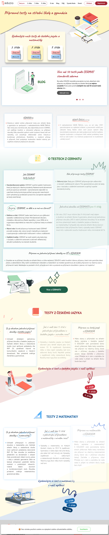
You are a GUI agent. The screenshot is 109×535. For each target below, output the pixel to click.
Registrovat (101, 3)
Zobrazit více (64, 93)
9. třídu (43, 3)
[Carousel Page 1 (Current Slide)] (77, 99)
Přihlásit (89, 3)
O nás (52, 3)
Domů (80, 3)
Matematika (15, 57)
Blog (57, 3)
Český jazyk (16, 53)
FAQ (63, 3)
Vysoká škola (71, 3)
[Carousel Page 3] (83, 99)
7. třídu (36, 3)
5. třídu (29, 3)
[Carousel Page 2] (80, 99)
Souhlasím (84, 529)
